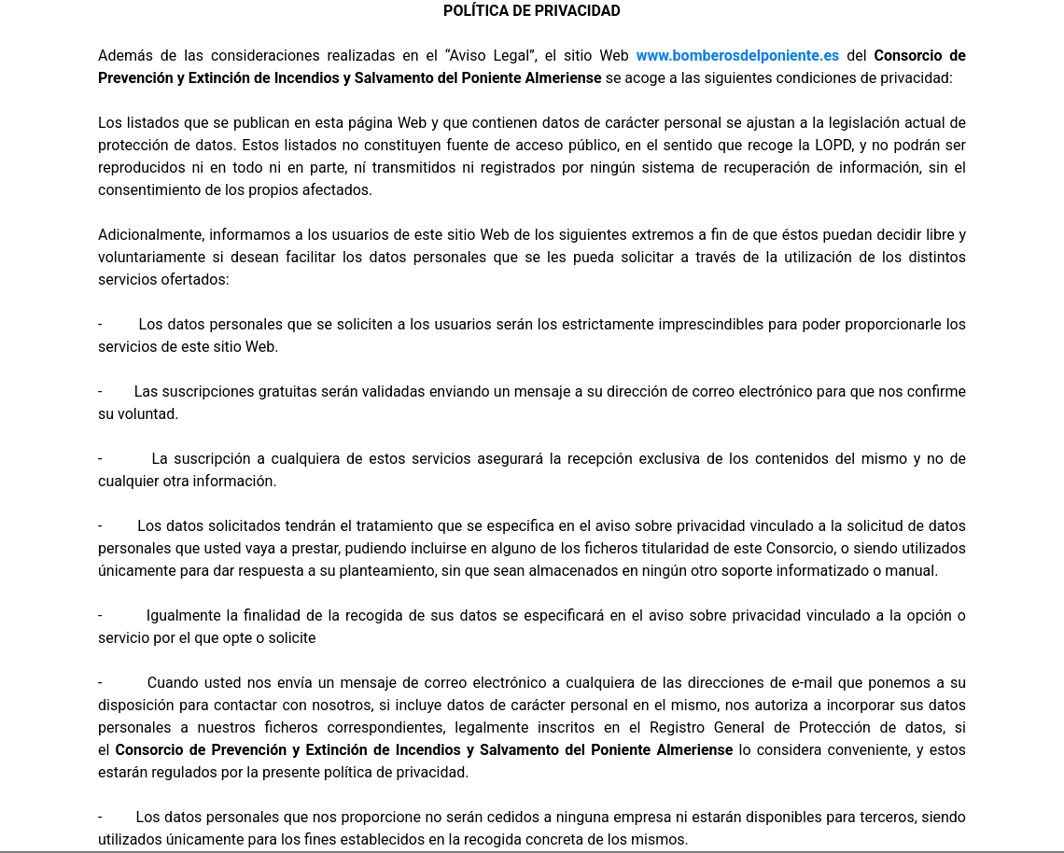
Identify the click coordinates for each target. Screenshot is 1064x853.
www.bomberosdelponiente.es (738, 55)
